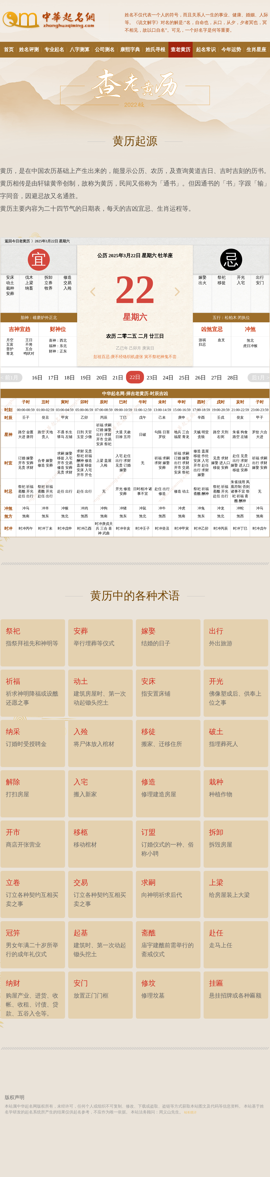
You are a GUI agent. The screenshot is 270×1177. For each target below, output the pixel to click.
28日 (232, 378)
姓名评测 (30, 49)
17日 (53, 378)
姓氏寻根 (155, 49)
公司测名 (106, 49)
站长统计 (190, 1112)
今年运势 (232, 49)
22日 (135, 377)
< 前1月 (9, 378)
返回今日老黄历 (17, 241)
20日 (101, 378)
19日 (85, 378)
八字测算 (81, 49)
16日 (37, 378)
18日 (69, 378)
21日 (118, 378)
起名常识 (207, 49)
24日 (168, 378)
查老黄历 (181, 49)
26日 (200, 378)
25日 (184, 378)
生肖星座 (257, 49)
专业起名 (55, 49)
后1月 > (261, 378)
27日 (216, 378)
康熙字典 (131, 49)
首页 (10, 49)
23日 (152, 378)
